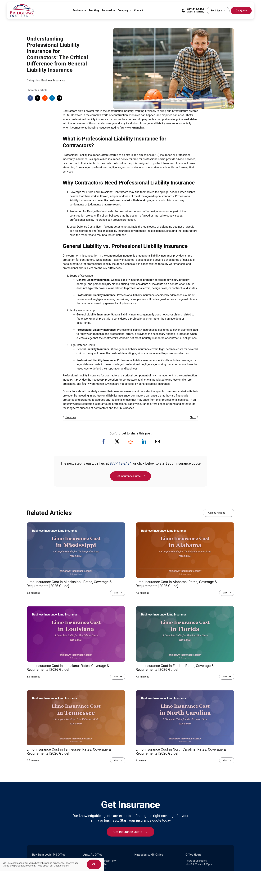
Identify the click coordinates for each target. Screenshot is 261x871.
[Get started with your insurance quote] (131, 832)
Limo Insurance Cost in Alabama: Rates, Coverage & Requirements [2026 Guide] (176, 584)
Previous (70, 417)
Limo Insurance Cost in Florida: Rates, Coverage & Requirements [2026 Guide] (175, 668)
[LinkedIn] (52, 98)
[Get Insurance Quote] (130, 476)
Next (193, 417)
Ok (94, 864)
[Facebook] (30, 98)
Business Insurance (53, 80)
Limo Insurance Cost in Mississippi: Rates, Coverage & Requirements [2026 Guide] (69, 584)
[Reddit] (44, 98)
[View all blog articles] (218, 513)
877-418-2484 (121, 463)
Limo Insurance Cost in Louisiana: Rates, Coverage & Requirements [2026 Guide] (68, 668)
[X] (37, 98)
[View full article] (117, 593)
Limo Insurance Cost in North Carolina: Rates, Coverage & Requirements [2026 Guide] (181, 751)
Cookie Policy (61, 865)
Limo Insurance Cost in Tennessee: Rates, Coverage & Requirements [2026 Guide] (69, 751)
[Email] (59, 98)
